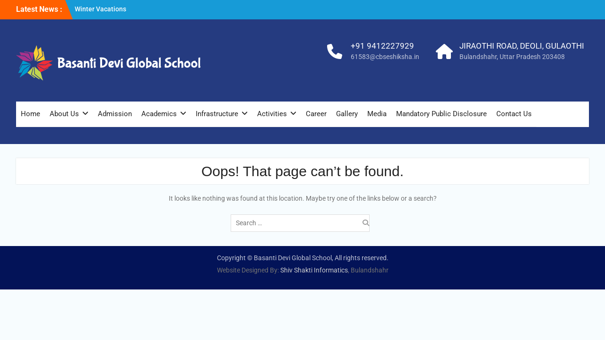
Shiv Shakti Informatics (314, 270)
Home (30, 114)
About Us (64, 114)
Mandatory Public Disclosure (441, 114)
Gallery (347, 114)
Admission (115, 114)
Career (316, 114)
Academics (159, 114)
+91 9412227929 (382, 46)
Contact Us (514, 114)
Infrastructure (217, 114)
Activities (272, 114)
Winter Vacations (100, 9)
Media (377, 114)
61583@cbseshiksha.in (385, 56)
